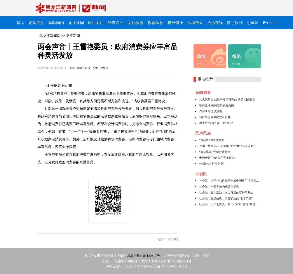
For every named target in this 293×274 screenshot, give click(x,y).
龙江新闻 (73, 36)
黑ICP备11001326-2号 (143, 256)
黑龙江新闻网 (49, 36)
